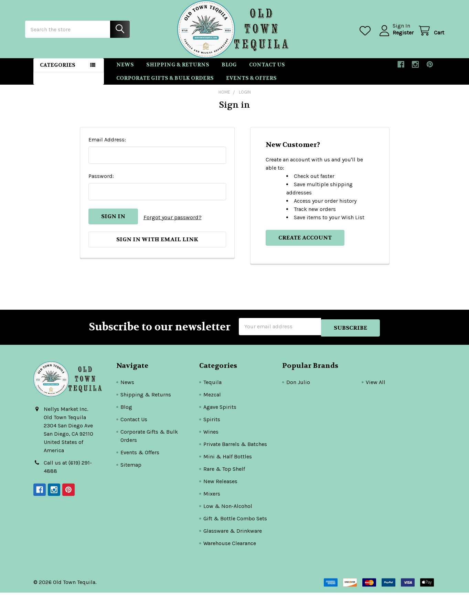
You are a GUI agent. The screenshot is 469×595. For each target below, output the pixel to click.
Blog (229, 70)
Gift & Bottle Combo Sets (235, 521)
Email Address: (107, 145)
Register (394, 36)
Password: (101, 182)
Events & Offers (251, 84)
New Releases (220, 483)
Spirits (211, 421)
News (125, 70)
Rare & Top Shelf (224, 471)
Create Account (305, 243)
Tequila (212, 384)
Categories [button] (57, 71)
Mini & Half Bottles (227, 459)
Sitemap (130, 467)
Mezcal (212, 397)
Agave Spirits (219, 409)
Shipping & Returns (177, 70)
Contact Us (267, 70)
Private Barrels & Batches (235, 446)
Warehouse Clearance (229, 545)
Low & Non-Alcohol (227, 508)
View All (375, 384)
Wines (210, 434)
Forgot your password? (172, 222)
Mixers (211, 496)
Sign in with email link (157, 243)
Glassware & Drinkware (232, 533)
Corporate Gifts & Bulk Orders (165, 84)
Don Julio (298, 384)
